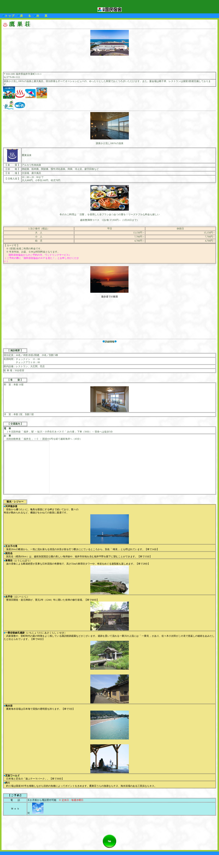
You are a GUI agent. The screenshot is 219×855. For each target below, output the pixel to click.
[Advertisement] (109, 62)
